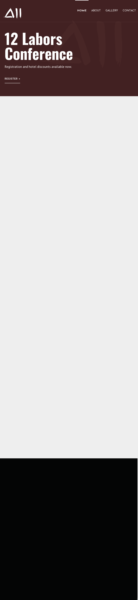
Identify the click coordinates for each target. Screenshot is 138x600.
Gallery (112, 10)
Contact (129, 10)
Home (82, 10)
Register (11, 78)
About (96, 10)
